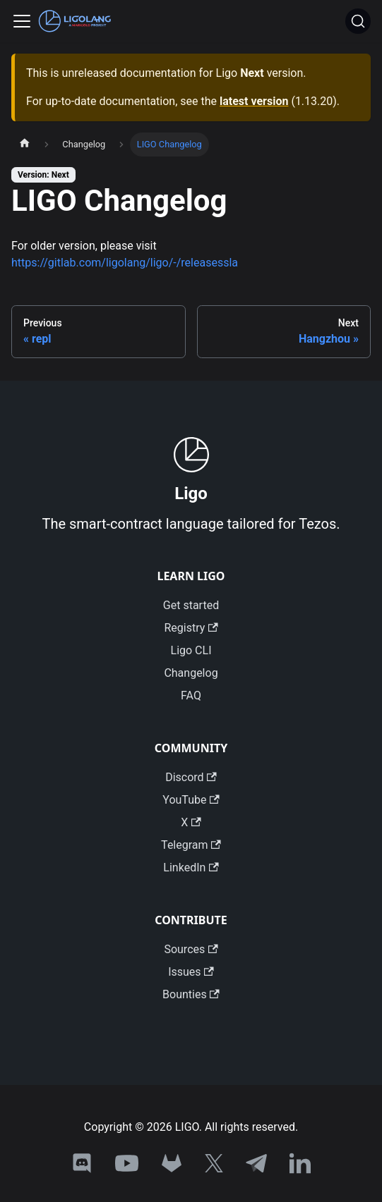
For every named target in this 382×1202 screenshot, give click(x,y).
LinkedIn (190, 867)
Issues (191, 972)
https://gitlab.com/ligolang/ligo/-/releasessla (124, 262)
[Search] (358, 21)
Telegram (191, 845)
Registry (190, 627)
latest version (254, 101)
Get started (191, 605)
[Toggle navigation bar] (21, 21)
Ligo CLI (191, 650)
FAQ (191, 695)
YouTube (190, 800)
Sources (190, 949)
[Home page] (24, 145)
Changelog (190, 673)
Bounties (191, 994)
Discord (191, 777)
